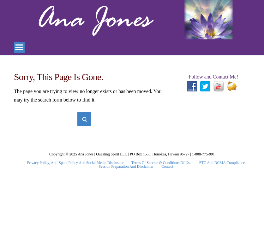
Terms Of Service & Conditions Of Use (161, 163)
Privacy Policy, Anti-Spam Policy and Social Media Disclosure (75, 163)
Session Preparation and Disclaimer (126, 166)
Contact (167, 166)
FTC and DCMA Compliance (222, 163)
